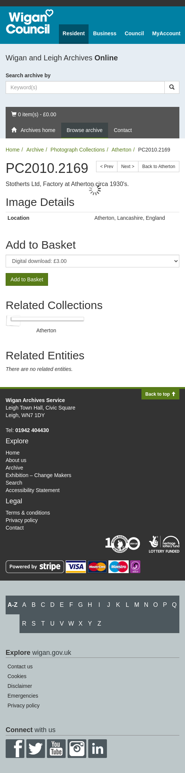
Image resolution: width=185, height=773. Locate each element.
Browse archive (85, 130)
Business (104, 33)
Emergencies (23, 696)
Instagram (77, 748)
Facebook (15, 748)
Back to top (160, 394)
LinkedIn (97, 748)
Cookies (17, 676)
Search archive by (28, 75)
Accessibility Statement (33, 490)
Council (134, 33)
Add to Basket (27, 279)
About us (16, 460)
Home (13, 150)
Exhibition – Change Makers (38, 475)
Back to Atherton (158, 166)
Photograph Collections (78, 150)
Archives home (33, 130)
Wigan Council (30, 21)
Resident (74, 33)
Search (14, 483)
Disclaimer (20, 686)
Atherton (121, 150)
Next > (127, 166)
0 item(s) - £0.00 (33, 113)
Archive (35, 150)
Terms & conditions (28, 513)
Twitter (35, 748)
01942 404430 (32, 430)
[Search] (171, 87)
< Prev (106, 166)
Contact (123, 130)
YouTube (56, 748)
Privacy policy (22, 520)
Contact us (20, 666)
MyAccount (166, 33)
